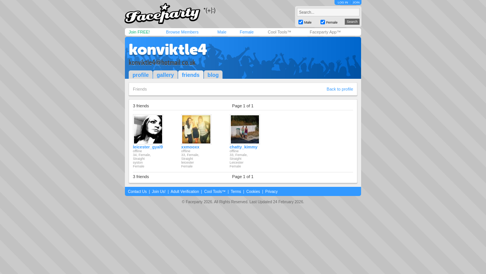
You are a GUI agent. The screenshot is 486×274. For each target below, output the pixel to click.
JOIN (356, 2)
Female (247, 32)
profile (141, 75)
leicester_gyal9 (148, 147)
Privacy (271, 192)
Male (221, 32)
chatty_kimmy (243, 147)
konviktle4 (168, 49)
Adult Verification (184, 192)
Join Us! (159, 192)
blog (213, 75)
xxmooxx (190, 147)
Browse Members (182, 32)
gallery (165, 75)
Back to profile (340, 89)
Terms (236, 192)
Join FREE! (139, 32)
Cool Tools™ (279, 32)
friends (191, 75)
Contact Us (137, 192)
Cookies (253, 192)
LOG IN (343, 2)
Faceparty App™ (325, 32)
